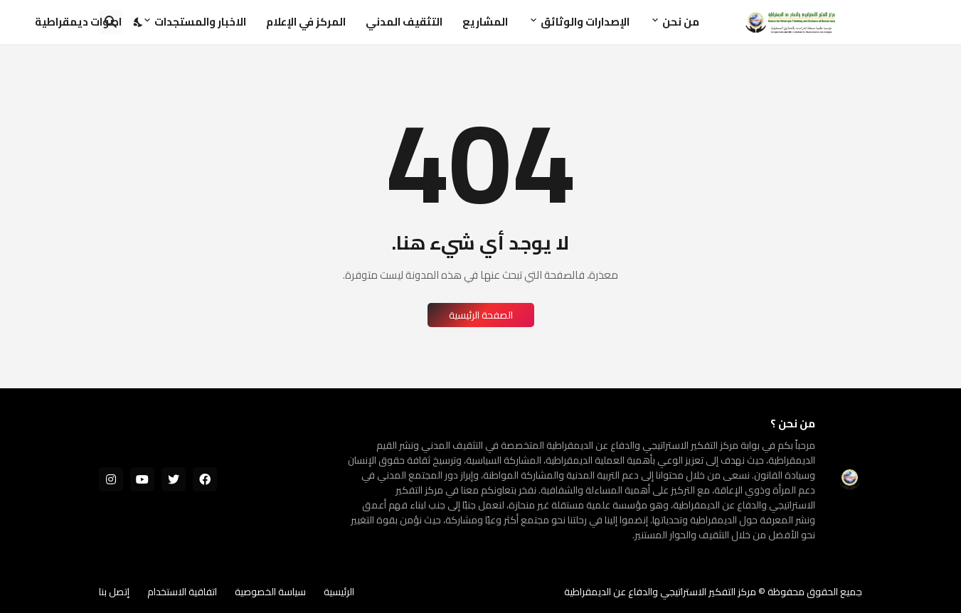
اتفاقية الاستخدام (182, 591)
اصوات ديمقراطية (78, 21)
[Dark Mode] (139, 22)
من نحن (680, 21)
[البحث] (111, 22)
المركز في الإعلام (306, 21)
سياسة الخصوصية (270, 591)
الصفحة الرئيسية (481, 315)
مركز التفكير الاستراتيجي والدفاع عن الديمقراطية (660, 591)
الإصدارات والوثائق (585, 21)
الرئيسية (339, 591)
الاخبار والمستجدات (200, 21)
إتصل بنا (114, 591)
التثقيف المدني (404, 21)
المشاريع (485, 21)
